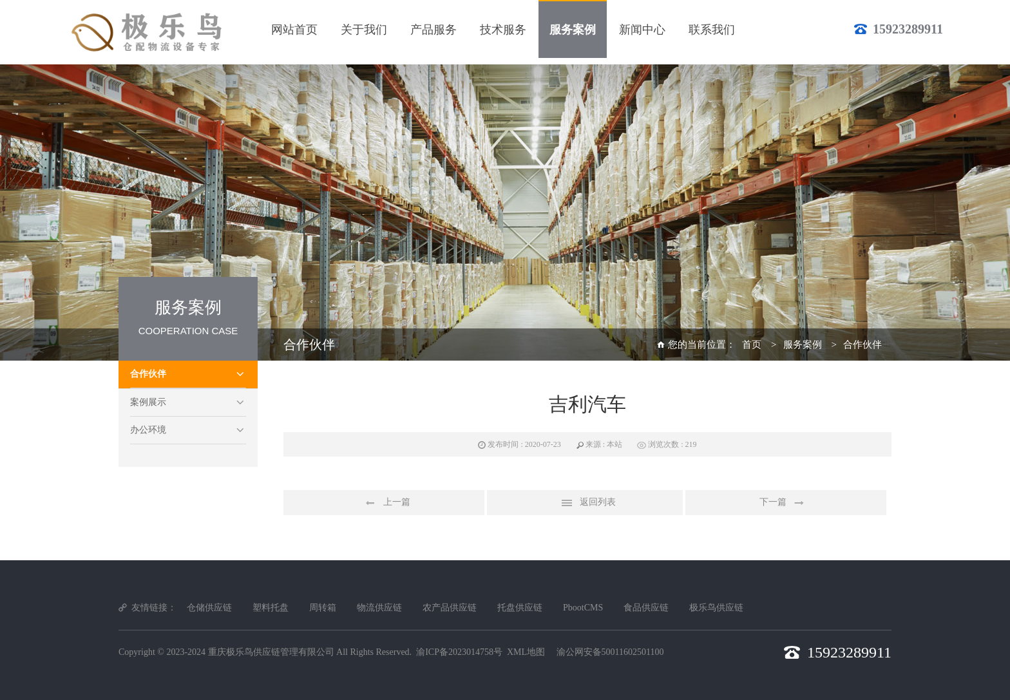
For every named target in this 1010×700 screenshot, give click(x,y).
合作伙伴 (148, 374)
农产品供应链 (450, 607)
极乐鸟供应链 (716, 607)
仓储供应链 (209, 607)
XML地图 (526, 652)
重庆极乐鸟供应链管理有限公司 (271, 652)
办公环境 (148, 430)
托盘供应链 (519, 607)
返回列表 (585, 503)
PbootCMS (583, 607)
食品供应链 (646, 607)
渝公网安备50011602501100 (610, 652)
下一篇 (785, 503)
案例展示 (148, 402)
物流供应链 (379, 607)
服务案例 (802, 344)
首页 (751, 344)
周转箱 (322, 607)
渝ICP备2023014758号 (459, 652)
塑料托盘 (270, 607)
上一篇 (383, 503)
